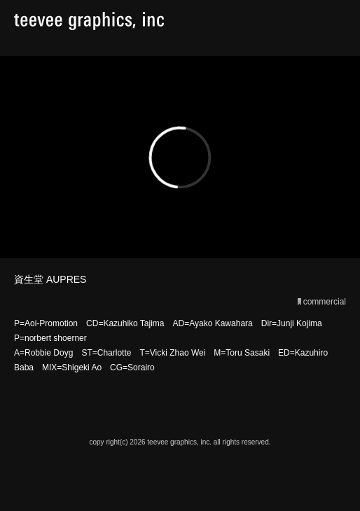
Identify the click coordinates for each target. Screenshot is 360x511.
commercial (324, 302)
